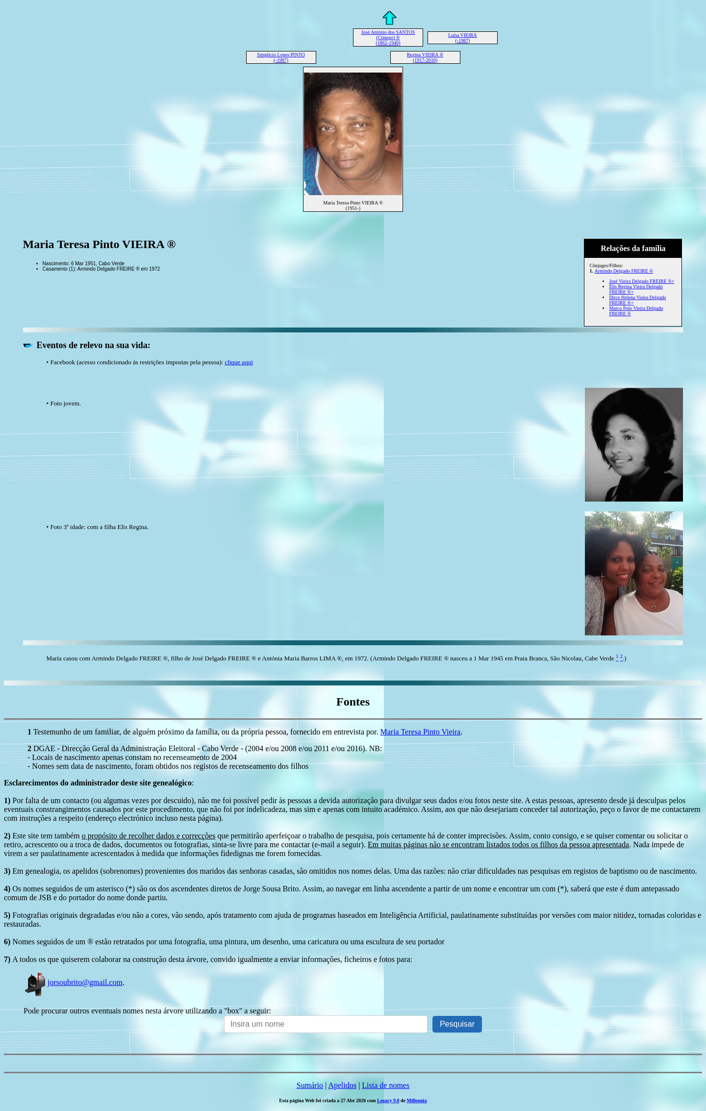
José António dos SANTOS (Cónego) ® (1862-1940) (388, 37)
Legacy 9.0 (388, 1100)
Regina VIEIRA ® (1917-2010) (425, 57)
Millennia (417, 1100)
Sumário (310, 1085)
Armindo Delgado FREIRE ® (623, 271)
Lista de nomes (385, 1085)
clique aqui (238, 362)
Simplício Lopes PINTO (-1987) (281, 57)
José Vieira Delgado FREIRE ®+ (641, 281)
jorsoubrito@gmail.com (73, 982)
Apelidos (342, 1085)
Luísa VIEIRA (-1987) (462, 37)
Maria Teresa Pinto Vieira (420, 732)
